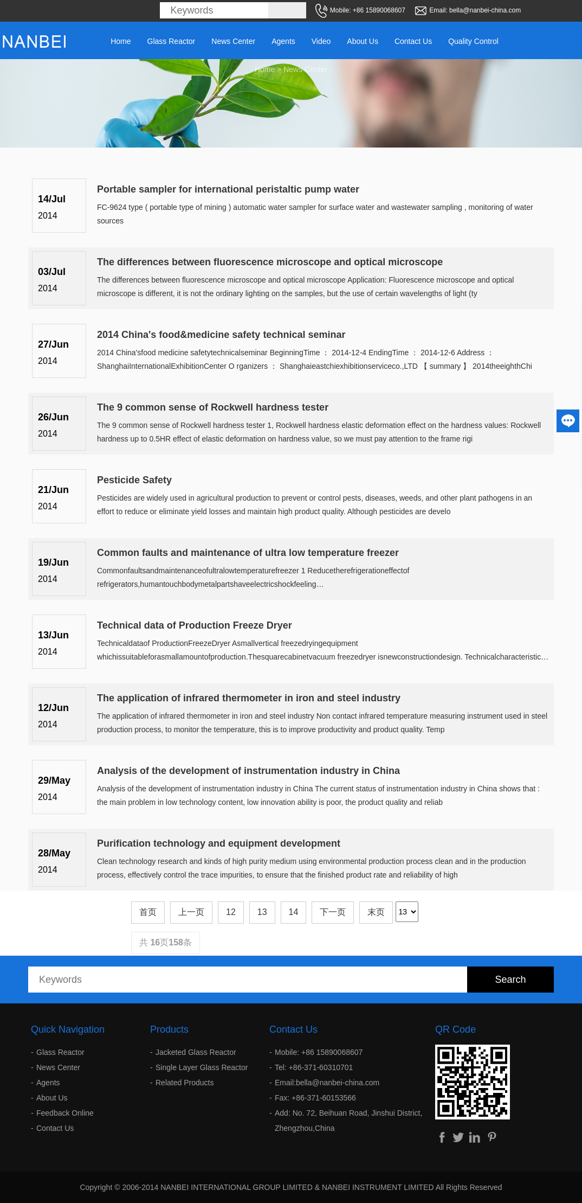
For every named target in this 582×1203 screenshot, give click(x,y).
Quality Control (473, 41)
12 (231, 912)
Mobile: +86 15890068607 (319, 1052)
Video (321, 41)
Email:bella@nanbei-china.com (327, 1082)
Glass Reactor (171, 41)
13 (262, 912)
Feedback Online (65, 1113)
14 (294, 912)
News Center (233, 41)
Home (121, 41)
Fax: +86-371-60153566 (315, 1097)
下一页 (333, 912)
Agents (283, 41)
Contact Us (413, 41)
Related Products (185, 1082)
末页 (376, 912)
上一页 (191, 912)
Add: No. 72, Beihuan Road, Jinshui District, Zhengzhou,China (348, 1120)
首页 (148, 912)
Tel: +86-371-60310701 (314, 1067)
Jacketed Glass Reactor (196, 1052)
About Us (362, 41)
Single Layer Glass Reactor (202, 1067)
